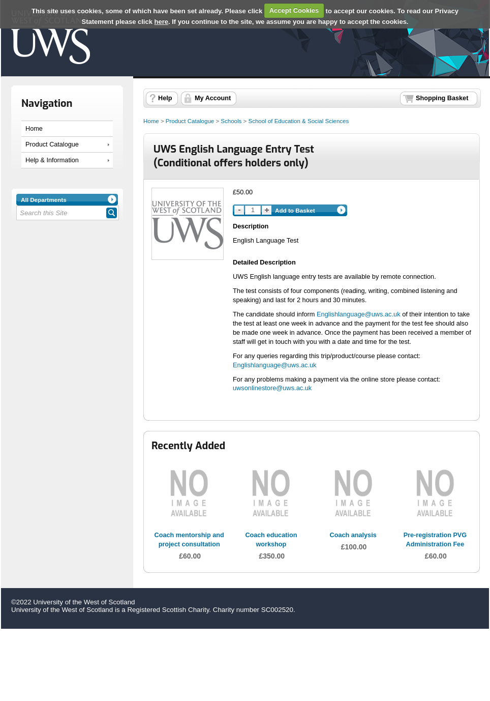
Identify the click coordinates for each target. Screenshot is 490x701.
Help (165, 98)
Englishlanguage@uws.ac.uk (359, 314)
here (161, 21)
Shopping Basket (442, 98)
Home (34, 128)
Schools (231, 121)
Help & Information (52, 160)
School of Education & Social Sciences (298, 121)
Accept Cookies (294, 10)
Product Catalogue (52, 144)
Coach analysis (353, 535)
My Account (213, 98)
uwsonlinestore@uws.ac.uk (272, 388)
